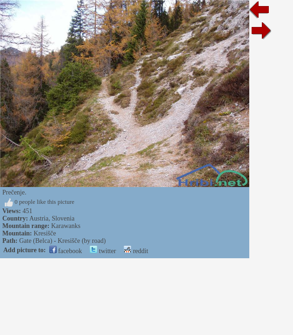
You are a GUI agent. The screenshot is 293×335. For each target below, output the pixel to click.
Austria (38, 218)
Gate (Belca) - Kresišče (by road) (62, 240)
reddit (136, 251)
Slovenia (63, 218)
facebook (65, 251)
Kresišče (44, 233)
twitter (103, 251)
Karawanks (65, 225)
